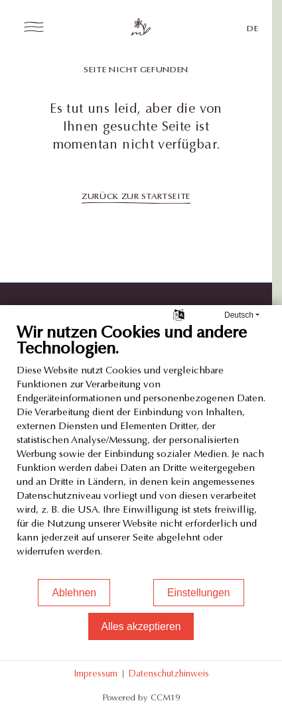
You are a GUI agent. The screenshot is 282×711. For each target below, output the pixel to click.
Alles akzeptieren (141, 626)
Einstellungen (198, 592)
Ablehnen (74, 592)
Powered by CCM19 (141, 697)
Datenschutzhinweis (168, 673)
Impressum (95, 673)
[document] (141, 450)
